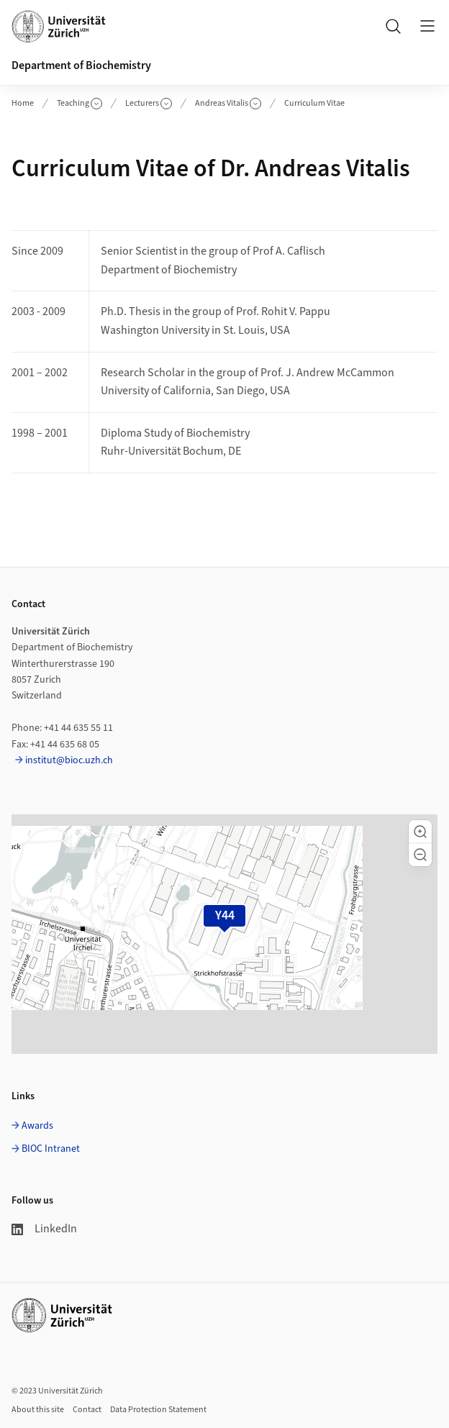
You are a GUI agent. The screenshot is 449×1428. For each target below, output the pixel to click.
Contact (87, 1410)
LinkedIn (44, 1229)
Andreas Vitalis (228, 103)
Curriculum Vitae (314, 103)
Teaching (79, 103)
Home (23, 103)
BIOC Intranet (51, 1149)
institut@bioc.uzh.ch (69, 760)
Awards (37, 1126)
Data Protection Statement (158, 1410)
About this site (38, 1410)
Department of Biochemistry (81, 65)
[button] (420, 831)
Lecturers (148, 103)
